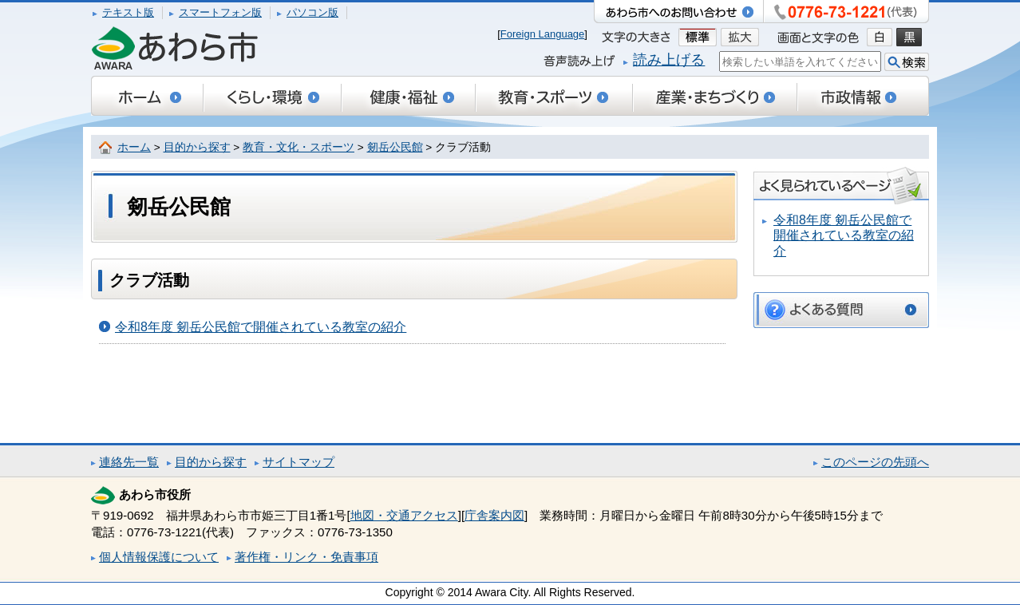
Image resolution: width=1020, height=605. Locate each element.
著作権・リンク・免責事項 (306, 556)
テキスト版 (128, 12)
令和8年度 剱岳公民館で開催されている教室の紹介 (260, 327)
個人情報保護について (159, 556)
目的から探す (197, 147)
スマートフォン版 (220, 12)
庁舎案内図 (494, 515)
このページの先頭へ (875, 462)
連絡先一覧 (129, 462)
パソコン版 (312, 12)
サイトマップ (298, 462)
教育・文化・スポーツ (298, 147)
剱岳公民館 (395, 147)
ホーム (134, 147)
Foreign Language (542, 34)
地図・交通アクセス (404, 515)
